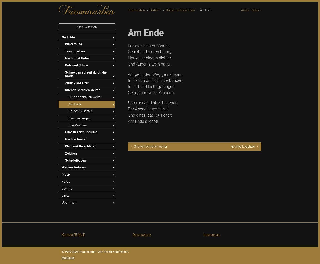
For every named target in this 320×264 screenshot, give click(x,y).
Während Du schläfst (80, 146)
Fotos (66, 181)
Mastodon (68, 258)
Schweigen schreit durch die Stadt (86, 74)
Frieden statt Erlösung (81, 132)
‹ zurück (244, 10)
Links (65, 195)
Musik (66, 174)
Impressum (212, 235)
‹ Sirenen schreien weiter (149, 146)
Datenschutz (142, 235)
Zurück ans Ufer (77, 83)
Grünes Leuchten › (244, 146)
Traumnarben (136, 10)
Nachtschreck (75, 139)
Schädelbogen (75, 160)
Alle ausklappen (87, 27)
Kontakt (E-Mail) (73, 235)
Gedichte (155, 10)
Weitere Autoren (74, 167)
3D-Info (67, 188)
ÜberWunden (77, 125)
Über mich (69, 202)
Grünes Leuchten (80, 111)
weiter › (256, 10)
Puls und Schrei (76, 65)
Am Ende (74, 104)
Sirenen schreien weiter (180, 10)
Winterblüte (73, 44)
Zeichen (71, 153)
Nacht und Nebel (77, 58)
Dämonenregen (79, 118)
